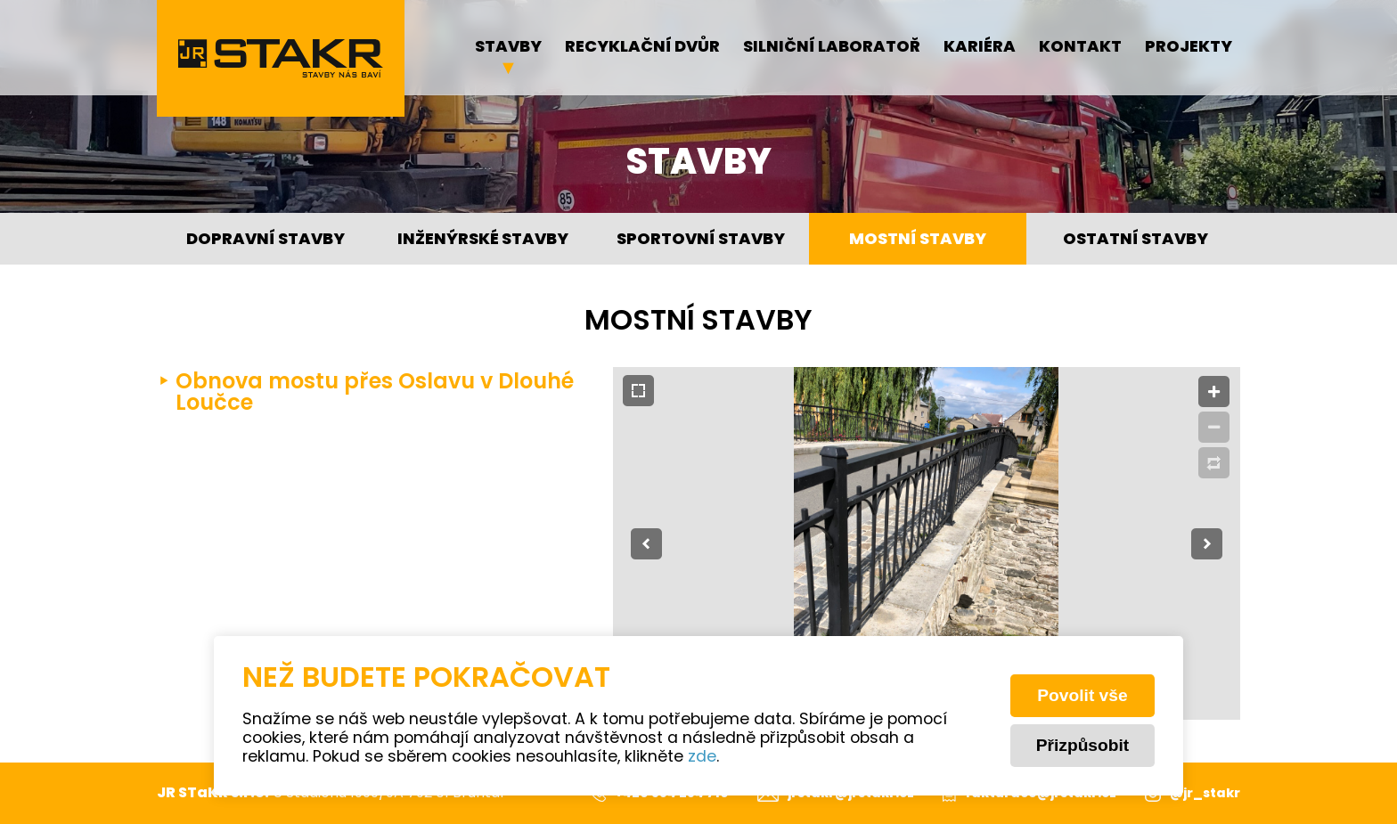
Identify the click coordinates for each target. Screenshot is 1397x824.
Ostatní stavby (1135, 240)
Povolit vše (1082, 695)
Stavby (508, 47)
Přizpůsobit (1082, 745)
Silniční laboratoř (831, 47)
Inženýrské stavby (482, 240)
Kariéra (980, 47)
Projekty (1188, 47)
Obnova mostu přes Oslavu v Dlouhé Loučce (375, 393)
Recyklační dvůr (642, 47)
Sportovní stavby (701, 240)
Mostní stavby (917, 240)
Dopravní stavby (265, 240)
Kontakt (1080, 47)
